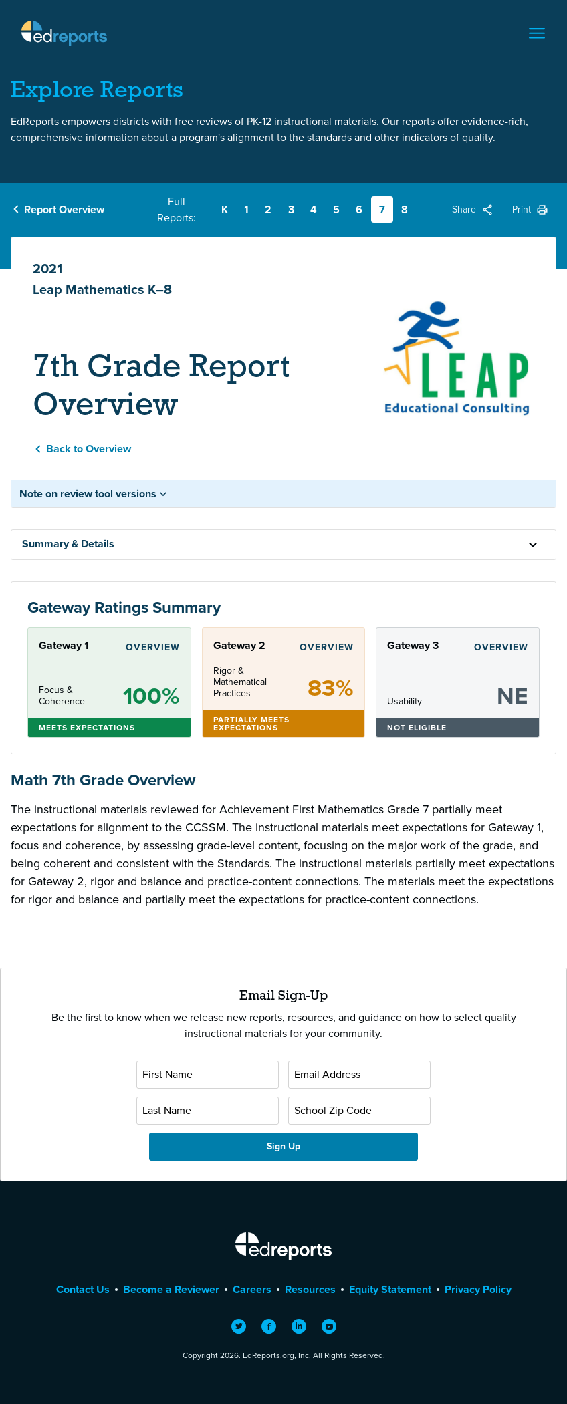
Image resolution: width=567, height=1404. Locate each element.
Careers (252, 1289)
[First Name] (207, 1075)
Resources (310, 1289)
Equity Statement (390, 1289)
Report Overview (64, 209)
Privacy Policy (478, 1289)
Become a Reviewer (171, 1289)
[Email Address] (359, 1075)
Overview (153, 647)
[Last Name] (207, 1111)
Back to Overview (88, 448)
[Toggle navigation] (537, 33)
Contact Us (83, 1289)
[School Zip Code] (359, 1111)
